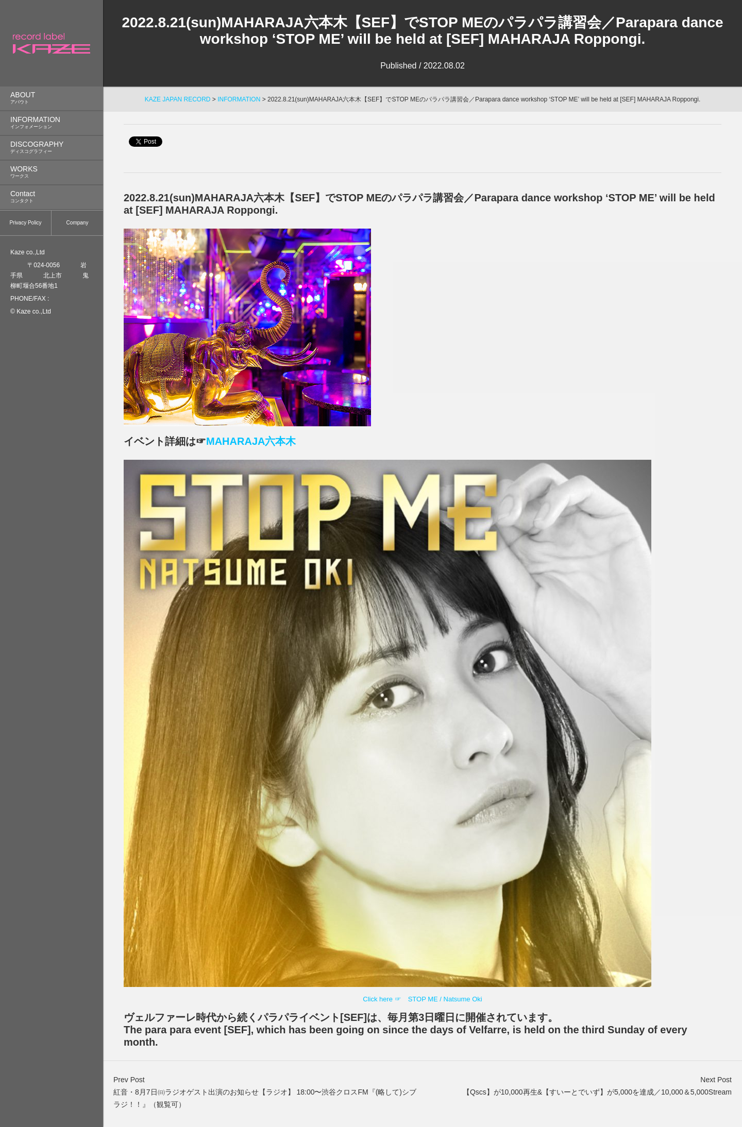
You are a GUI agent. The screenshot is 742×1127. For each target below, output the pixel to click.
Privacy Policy (25, 223)
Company (77, 223)
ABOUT (51, 98)
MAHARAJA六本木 (251, 441)
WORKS (51, 172)
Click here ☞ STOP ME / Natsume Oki (422, 999)
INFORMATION (51, 122)
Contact (51, 196)
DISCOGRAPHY (51, 147)
